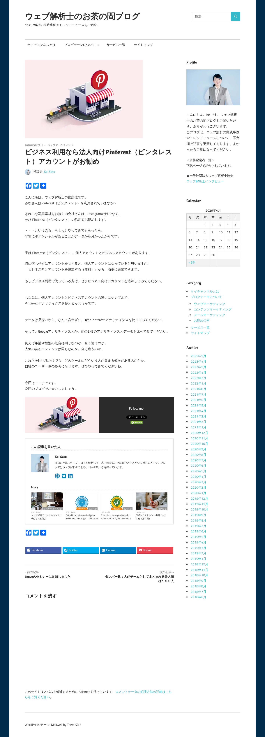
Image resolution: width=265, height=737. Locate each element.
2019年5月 (198, 536)
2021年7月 (198, 394)
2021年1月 (198, 427)
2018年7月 (198, 591)
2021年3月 (198, 416)
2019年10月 (199, 509)
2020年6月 (198, 465)
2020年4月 (198, 476)
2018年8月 (198, 586)
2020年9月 (198, 449)
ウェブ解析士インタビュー (205, 181)
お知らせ (93, 508)
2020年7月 (198, 460)
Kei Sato (49, 171)
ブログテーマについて (81, 44)
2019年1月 (198, 558)
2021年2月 (198, 421)
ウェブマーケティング (60, 145)
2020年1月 (198, 493)
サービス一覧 (116, 44)
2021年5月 (198, 405)
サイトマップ (143, 44)
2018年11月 (199, 569)
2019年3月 (198, 547)
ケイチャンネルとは (41, 44)
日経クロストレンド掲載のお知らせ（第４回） (151, 517)
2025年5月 (198, 356)
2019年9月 (198, 515)
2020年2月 (198, 487)
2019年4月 (198, 542)
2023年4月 (198, 361)
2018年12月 (199, 564)
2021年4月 (198, 410)
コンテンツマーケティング (213, 309)
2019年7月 (198, 526)
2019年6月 (198, 531)
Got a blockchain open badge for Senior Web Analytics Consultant (116, 517)
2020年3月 (198, 482)
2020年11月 (199, 438)
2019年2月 (198, 553)
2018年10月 (199, 575)
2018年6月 (198, 597)
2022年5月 (198, 367)
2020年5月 (198, 471)
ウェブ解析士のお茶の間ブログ (82, 16)
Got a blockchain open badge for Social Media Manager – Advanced (82, 517)
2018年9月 (198, 580)
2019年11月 (199, 504)
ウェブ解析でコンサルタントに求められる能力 (46, 517)
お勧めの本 (202, 320)
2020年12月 (199, 432)
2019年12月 (199, 498)
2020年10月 (199, 443)
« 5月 (192, 262)
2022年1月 (198, 383)
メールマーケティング (209, 315)
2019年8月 (198, 520)
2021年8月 (198, 389)
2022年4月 (198, 372)
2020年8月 (198, 454)
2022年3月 (198, 377)
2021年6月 (198, 399)
